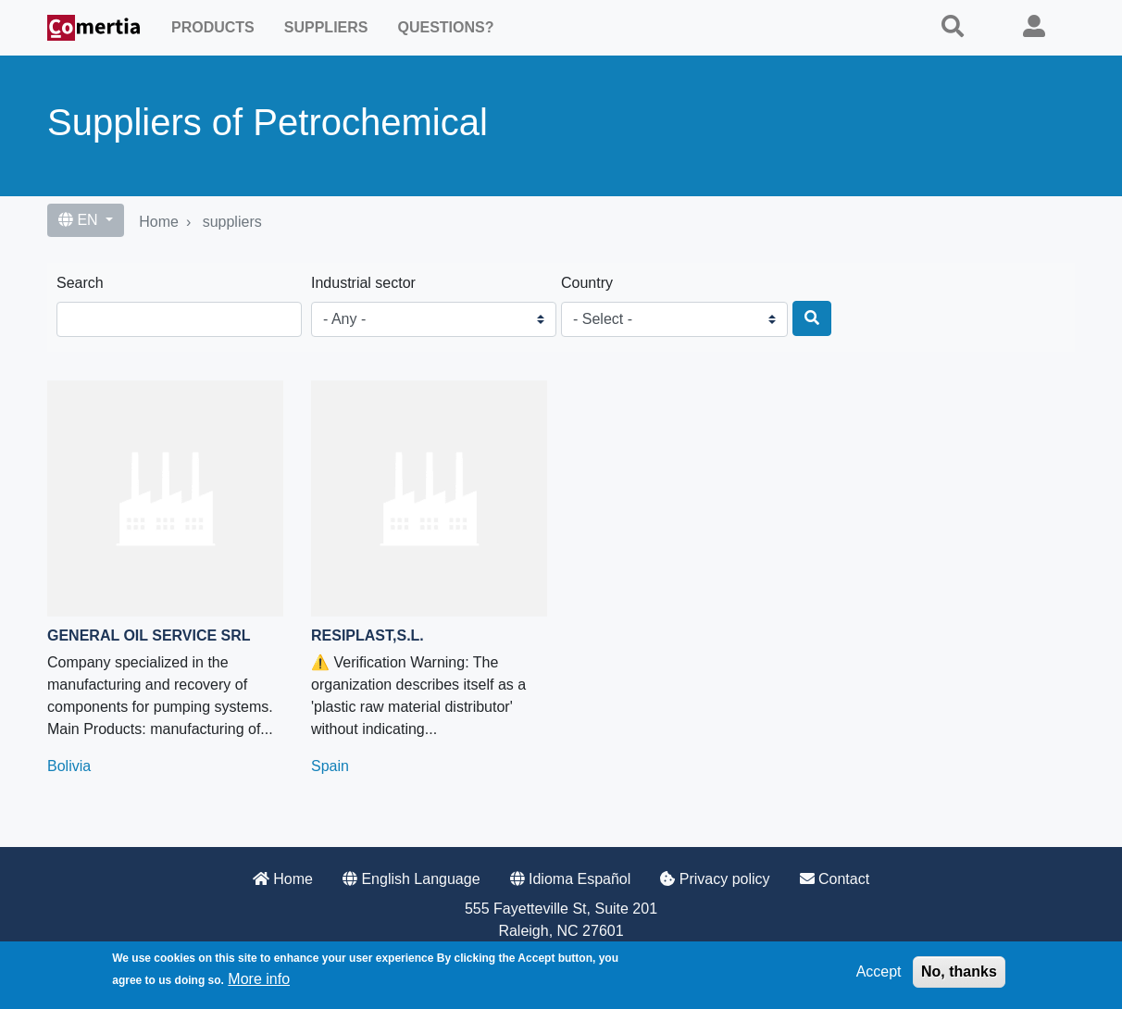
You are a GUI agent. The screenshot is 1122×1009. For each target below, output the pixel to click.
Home (159, 222)
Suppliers (326, 27)
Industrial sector (363, 283)
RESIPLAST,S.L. (367, 635)
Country (587, 283)
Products (213, 27)
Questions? (445, 27)
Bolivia (69, 766)
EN (80, 220)
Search (80, 283)
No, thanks (959, 971)
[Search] (811, 318)
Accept (879, 971)
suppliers (232, 222)
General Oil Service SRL (149, 635)
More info (259, 979)
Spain (330, 766)
